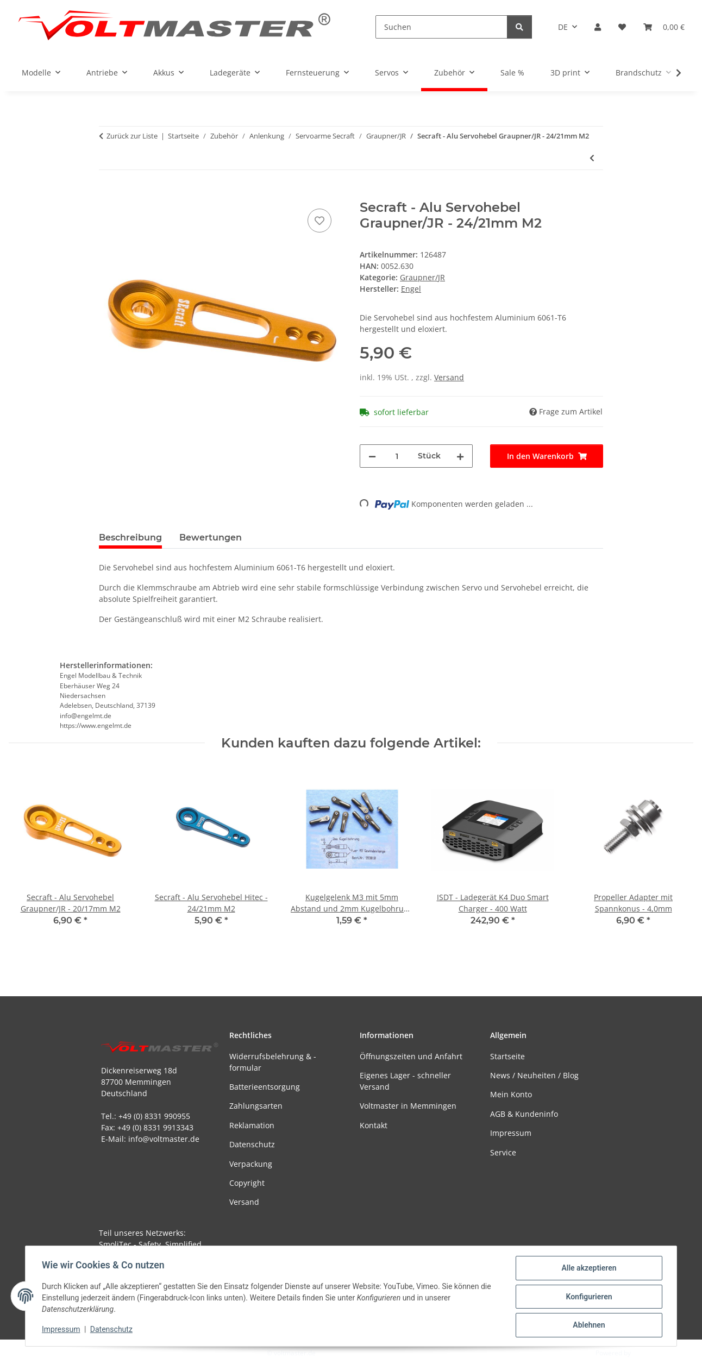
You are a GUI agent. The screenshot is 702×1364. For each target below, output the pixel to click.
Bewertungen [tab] (210, 537)
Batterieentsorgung (264, 1087)
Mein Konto (511, 1094)
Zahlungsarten (256, 1106)
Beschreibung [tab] (130, 537)
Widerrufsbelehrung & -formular (272, 1062)
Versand (449, 377)
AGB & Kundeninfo (524, 1114)
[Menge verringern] (372, 456)
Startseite (507, 1056)
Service (503, 1152)
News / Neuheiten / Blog (534, 1075)
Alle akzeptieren (587, 1269)
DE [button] (563, 27)
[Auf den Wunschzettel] (319, 220)
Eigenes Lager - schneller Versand (405, 1081)
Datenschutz (112, 1330)
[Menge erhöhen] (460, 456)
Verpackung (250, 1164)
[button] (598, 27)
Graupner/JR (422, 277)
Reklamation (251, 1125)
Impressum (62, 1330)
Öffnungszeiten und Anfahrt (411, 1056)
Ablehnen (588, 1325)
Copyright (247, 1183)
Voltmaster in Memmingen (408, 1106)
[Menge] (397, 456)
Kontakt (373, 1125)
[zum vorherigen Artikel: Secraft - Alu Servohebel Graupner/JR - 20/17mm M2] (592, 157)
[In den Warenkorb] (107, 194)
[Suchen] (441, 27)
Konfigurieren (588, 1297)
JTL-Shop (645, 1352)
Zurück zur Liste (132, 136)
